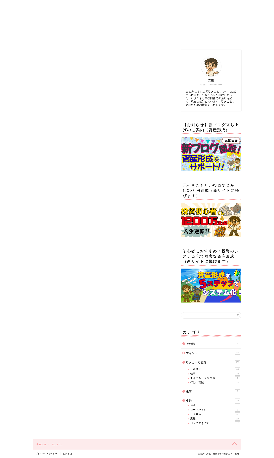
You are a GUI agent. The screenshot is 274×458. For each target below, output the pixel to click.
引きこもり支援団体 (215, 378)
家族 (215, 419)
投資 (213, 391)
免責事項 (67, 453)
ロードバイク (215, 410)
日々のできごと (215, 423)
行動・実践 (215, 382)
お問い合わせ (203, 40)
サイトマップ (159, 40)
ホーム (71, 40)
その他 (213, 343)
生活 (213, 400)
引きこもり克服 (213, 362)
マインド (213, 353)
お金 (215, 405)
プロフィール (115, 40)
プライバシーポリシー (47, 453)
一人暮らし (215, 414)
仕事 (215, 374)
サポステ (215, 369)
